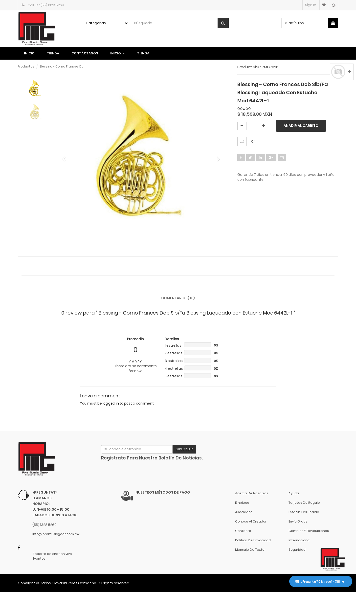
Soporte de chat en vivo (52, 554)
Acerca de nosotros (251, 493)
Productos (26, 66)
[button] (65, 156)
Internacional (299, 540)
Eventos (39, 558)
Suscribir (184, 449)
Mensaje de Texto (250, 549)
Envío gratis (298, 521)
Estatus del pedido (304, 512)
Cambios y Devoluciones (309, 530)
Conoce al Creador (251, 521)
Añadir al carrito (301, 125)
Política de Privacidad (253, 540)
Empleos (242, 502)
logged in (111, 403)
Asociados (243, 512)
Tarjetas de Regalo (304, 502)
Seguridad (297, 549)
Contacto (243, 530)
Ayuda (294, 493)
